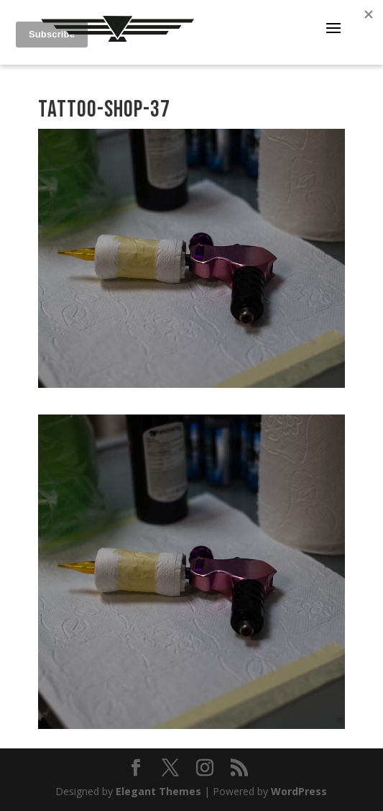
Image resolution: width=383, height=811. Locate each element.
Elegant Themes (158, 791)
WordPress (299, 791)
